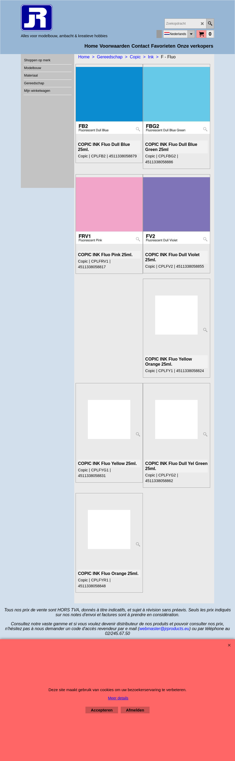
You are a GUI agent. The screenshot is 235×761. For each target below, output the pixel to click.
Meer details (118, 698)
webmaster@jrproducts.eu (164, 628)
